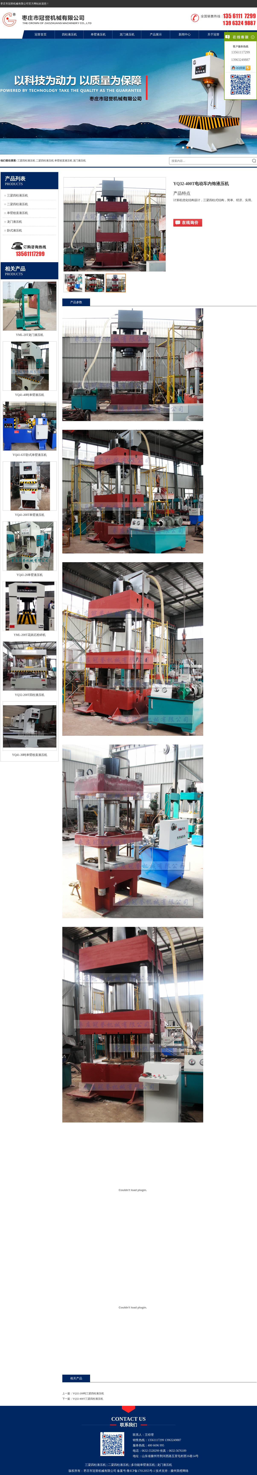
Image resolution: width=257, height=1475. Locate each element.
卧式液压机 (14, 230)
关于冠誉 (213, 34)
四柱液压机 (69, 34)
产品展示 (156, 34)
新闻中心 (185, 34)
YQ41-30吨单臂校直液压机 (29, 755)
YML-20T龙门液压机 (29, 335)
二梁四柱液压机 (45, 160)
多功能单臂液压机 (143, 1464)
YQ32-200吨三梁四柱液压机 (88, 1393)
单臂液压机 (98, 34)
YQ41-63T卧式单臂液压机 (30, 455)
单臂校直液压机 (63, 160)
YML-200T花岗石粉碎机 (29, 635)
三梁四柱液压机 (26, 160)
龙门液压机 (127, 34)
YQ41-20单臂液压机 (30, 575)
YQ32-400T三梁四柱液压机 (88, 1398)
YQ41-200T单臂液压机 (29, 515)
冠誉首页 (41, 34)
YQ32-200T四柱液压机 (29, 695)
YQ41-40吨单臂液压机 (29, 395)
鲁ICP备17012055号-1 (141, 1470)
